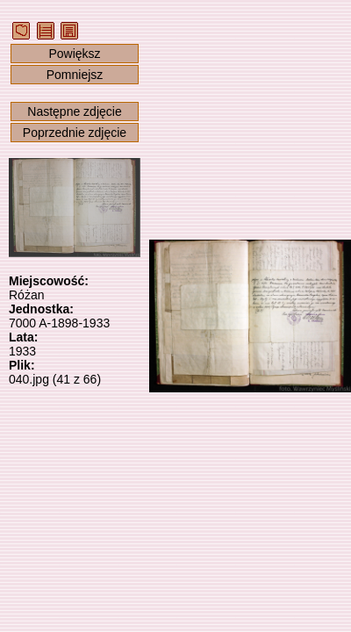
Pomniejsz (75, 75)
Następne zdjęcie (74, 111)
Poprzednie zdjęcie (74, 133)
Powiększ (74, 54)
